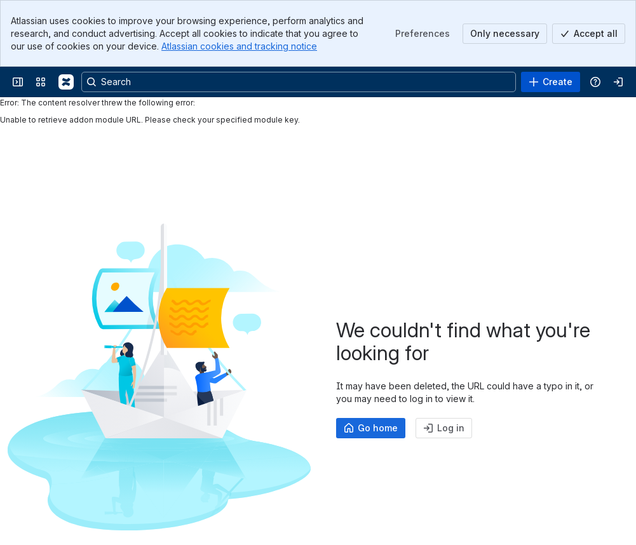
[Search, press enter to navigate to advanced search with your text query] (298, 82)
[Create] (550, 82)
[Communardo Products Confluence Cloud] (66, 82)
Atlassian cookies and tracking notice (239, 46)
